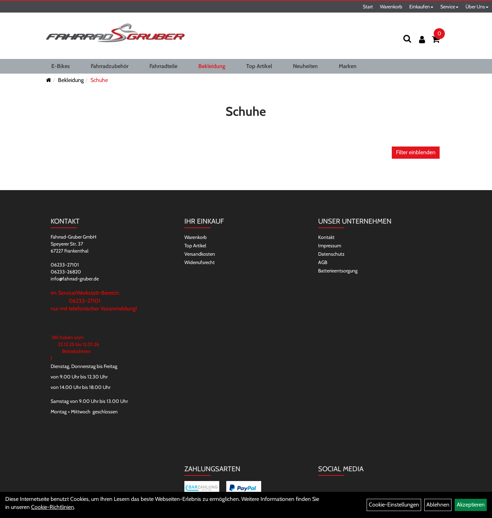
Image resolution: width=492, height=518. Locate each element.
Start (368, 6)
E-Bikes (60, 66)
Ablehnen (437, 504)
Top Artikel (259, 66)
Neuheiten (305, 66)
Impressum (329, 245)
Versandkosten (199, 254)
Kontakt (326, 237)
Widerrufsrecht (199, 262)
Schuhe (99, 80)
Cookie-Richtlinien (52, 507)
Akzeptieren (471, 504)
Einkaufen (421, 6)
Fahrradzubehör (109, 66)
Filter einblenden (415, 152)
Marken (348, 66)
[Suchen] (407, 38)
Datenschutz (331, 254)
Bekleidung (211, 66)
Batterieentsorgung (338, 271)
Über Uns (477, 6)
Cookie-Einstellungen (394, 504)
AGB (322, 262)
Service (449, 6)
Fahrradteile (163, 66)
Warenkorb (391, 6)
